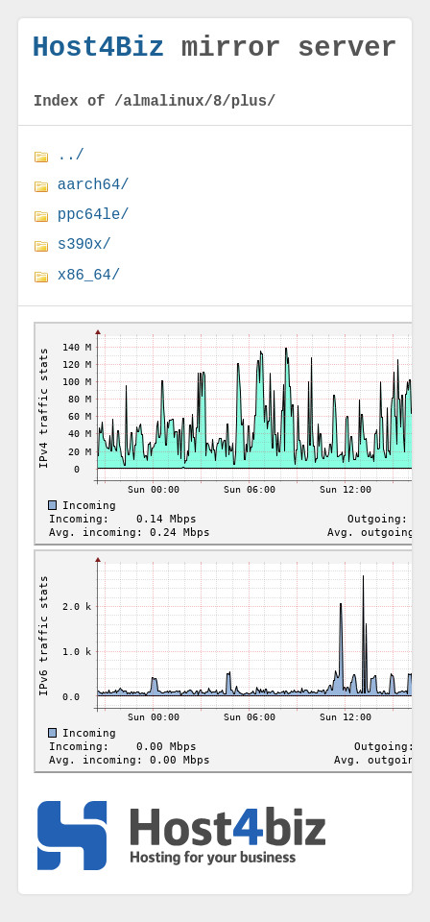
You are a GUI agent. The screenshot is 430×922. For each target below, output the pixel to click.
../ (71, 165)
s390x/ (84, 254)
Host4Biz (99, 51)
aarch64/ (94, 195)
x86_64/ (89, 285)
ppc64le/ (94, 224)
